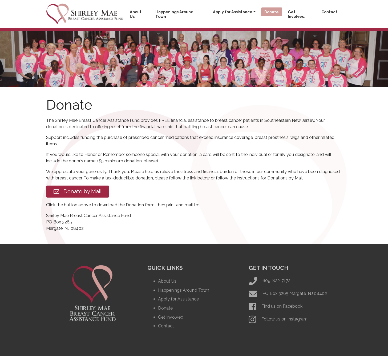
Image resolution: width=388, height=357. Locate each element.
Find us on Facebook (281, 307)
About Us (136, 14)
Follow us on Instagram (284, 320)
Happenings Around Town (174, 14)
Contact (329, 12)
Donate (271, 12)
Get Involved (296, 14)
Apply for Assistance (232, 12)
